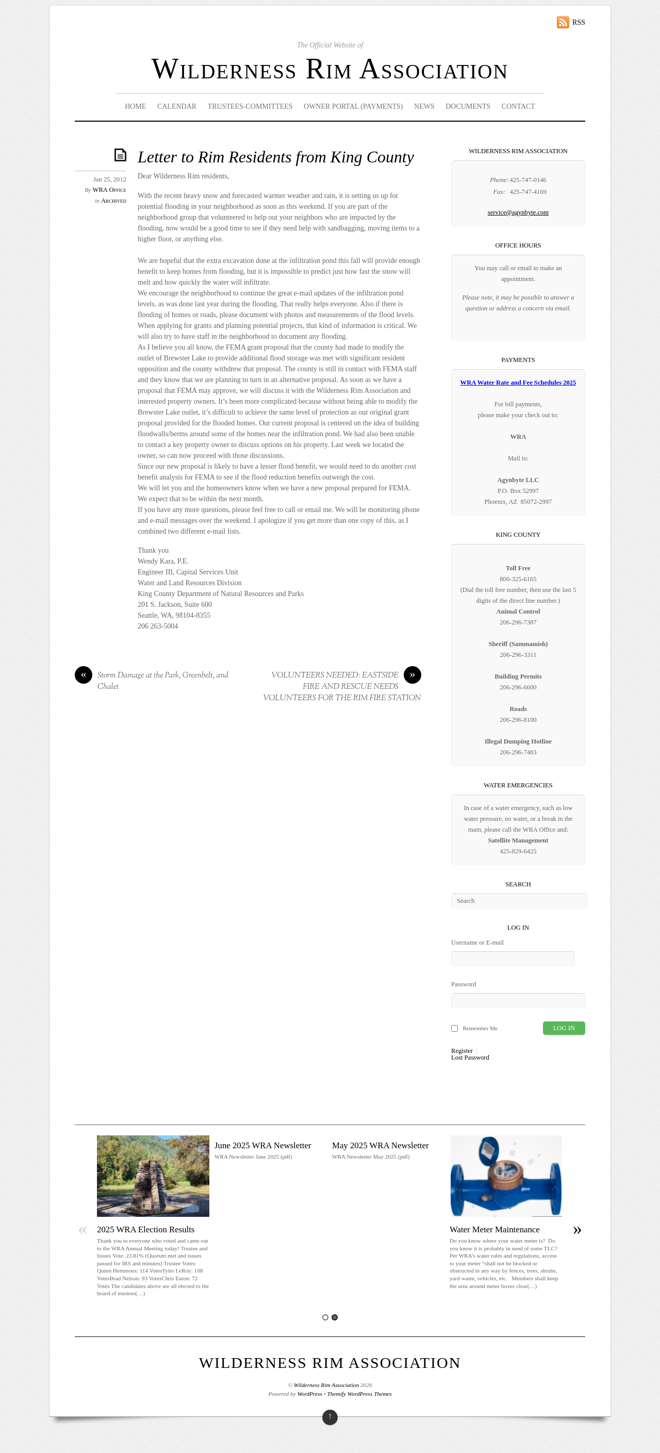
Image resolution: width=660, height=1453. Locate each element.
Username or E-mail (477, 942)
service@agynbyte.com (518, 212)
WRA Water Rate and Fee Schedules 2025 (518, 382)
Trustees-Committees (250, 106)
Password (463, 984)
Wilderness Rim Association (330, 69)
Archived (113, 200)
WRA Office (109, 189)
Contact (518, 106)
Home (135, 106)
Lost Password (470, 1057)
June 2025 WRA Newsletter (262, 1145)
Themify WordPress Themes (359, 1394)
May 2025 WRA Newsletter (380, 1145)
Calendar (176, 106)
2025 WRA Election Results (145, 1229)
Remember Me (480, 1028)
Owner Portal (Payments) (353, 106)
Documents (468, 106)
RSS (578, 22)
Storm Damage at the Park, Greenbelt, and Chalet (151, 681)
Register (462, 1051)
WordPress (309, 1394)
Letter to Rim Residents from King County (276, 157)
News (424, 106)
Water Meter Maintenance (495, 1229)
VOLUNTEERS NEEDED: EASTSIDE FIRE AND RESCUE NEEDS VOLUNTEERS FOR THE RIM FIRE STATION (342, 686)
